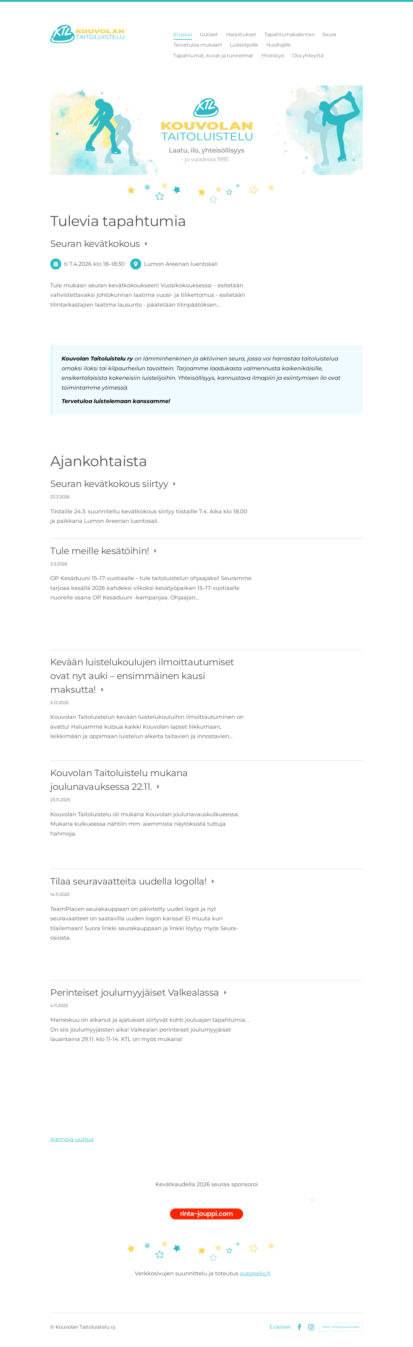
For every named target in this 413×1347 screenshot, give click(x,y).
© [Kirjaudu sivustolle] (52, 1327)
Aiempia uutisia (72, 1139)
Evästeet (280, 1327)
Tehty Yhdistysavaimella (340, 1327)
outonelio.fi (255, 1273)
